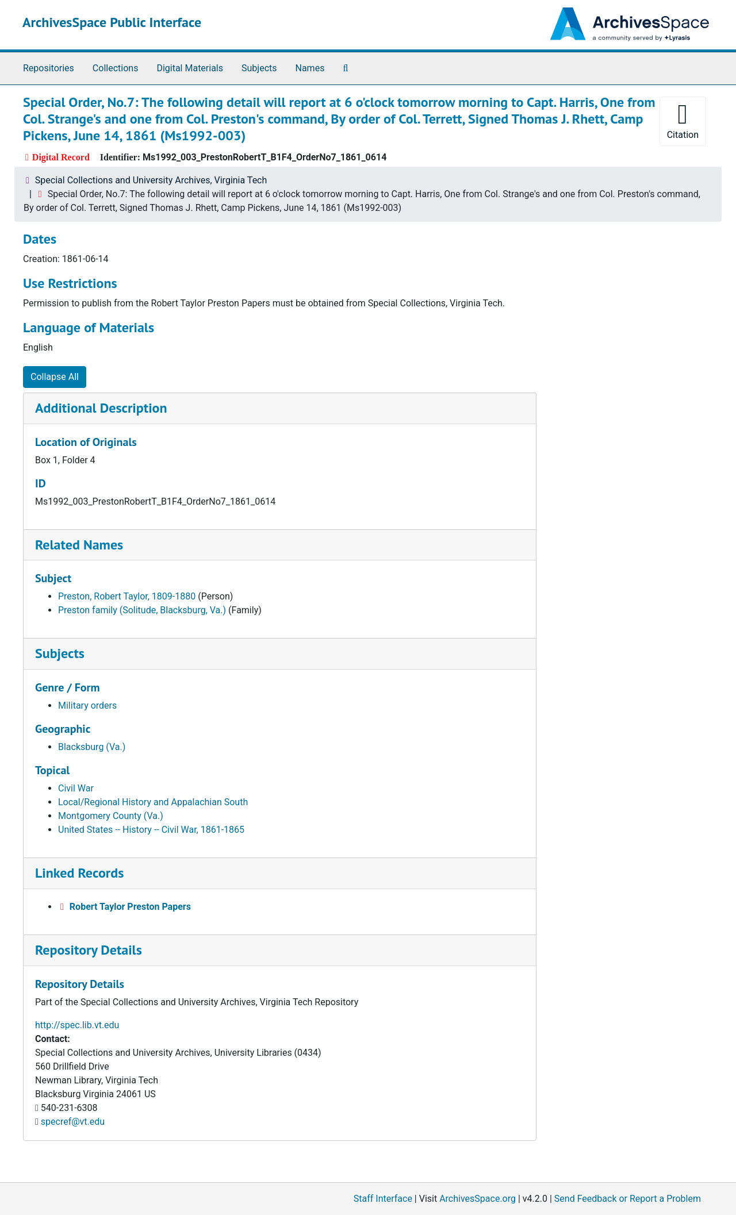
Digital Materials (189, 68)
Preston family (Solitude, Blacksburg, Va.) (142, 610)
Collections (116, 68)
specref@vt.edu (73, 1121)
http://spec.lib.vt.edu (77, 1025)
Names (310, 68)
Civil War (76, 788)
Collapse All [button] (54, 376)
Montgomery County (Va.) (110, 815)
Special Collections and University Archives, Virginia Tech (151, 180)
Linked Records (79, 873)
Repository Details (88, 950)
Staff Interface (383, 1198)
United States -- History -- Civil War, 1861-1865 (151, 829)
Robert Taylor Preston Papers (130, 906)
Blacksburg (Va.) (91, 746)
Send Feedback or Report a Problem (627, 1198)
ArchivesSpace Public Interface (111, 22)
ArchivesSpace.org (477, 1198)
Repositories (48, 68)
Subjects (259, 68)
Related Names (79, 544)
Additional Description (101, 408)
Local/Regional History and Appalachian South (153, 802)
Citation (683, 120)
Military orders (87, 705)
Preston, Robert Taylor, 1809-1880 (126, 596)
